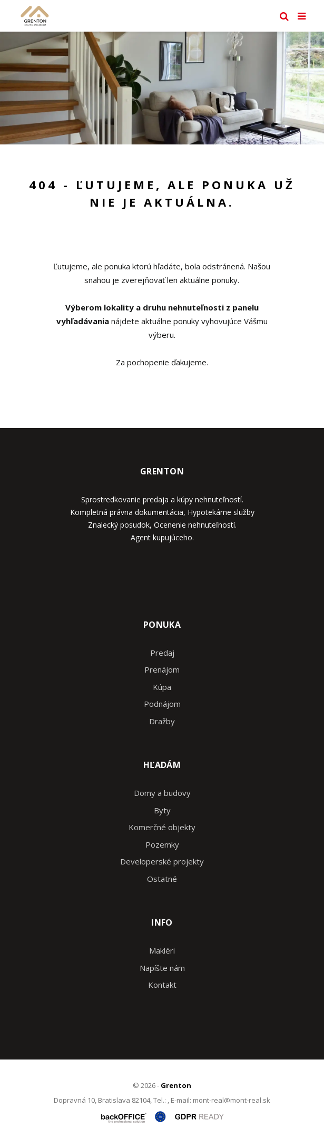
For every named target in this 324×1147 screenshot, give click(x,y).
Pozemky (162, 844)
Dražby (162, 721)
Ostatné (162, 878)
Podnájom (162, 703)
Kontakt (162, 984)
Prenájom (162, 669)
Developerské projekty (162, 861)
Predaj (162, 652)
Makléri (162, 950)
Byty (162, 810)
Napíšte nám (162, 968)
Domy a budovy (162, 793)
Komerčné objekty (162, 827)
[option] (162, 88)
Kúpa (162, 687)
